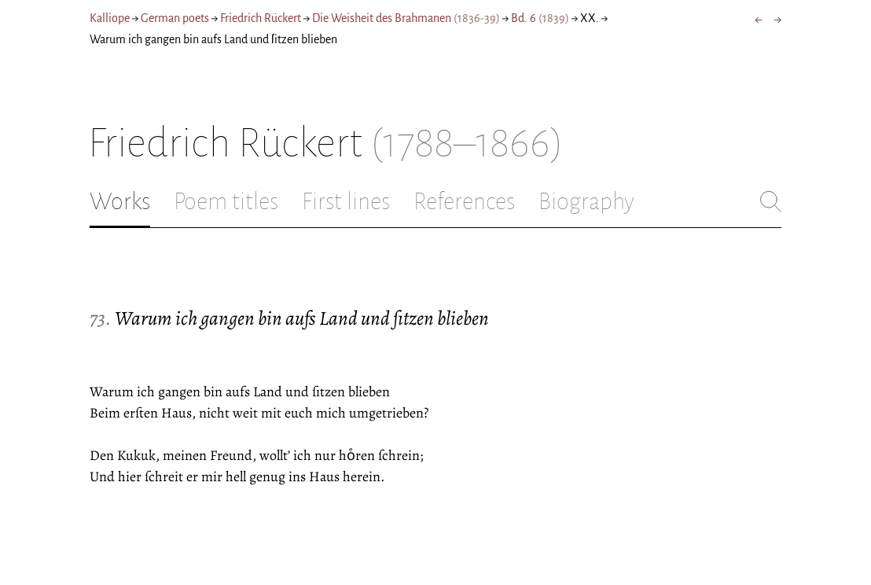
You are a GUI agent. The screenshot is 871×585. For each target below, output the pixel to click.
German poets (175, 18)
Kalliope (110, 18)
